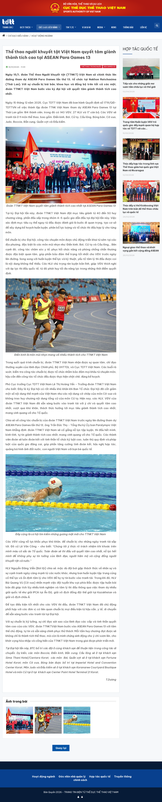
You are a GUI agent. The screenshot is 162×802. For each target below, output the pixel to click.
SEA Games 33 (109, 67)
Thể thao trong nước (91, 67)
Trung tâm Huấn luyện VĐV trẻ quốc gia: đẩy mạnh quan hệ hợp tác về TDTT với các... (141, 125)
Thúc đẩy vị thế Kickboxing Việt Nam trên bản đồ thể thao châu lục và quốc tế (141, 209)
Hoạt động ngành (43, 776)
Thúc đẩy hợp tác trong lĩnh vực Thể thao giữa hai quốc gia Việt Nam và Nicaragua (141, 167)
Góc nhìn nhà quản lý (72, 776)
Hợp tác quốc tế (99, 776)
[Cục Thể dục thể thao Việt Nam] (8, 21)
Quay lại (61, 748)
